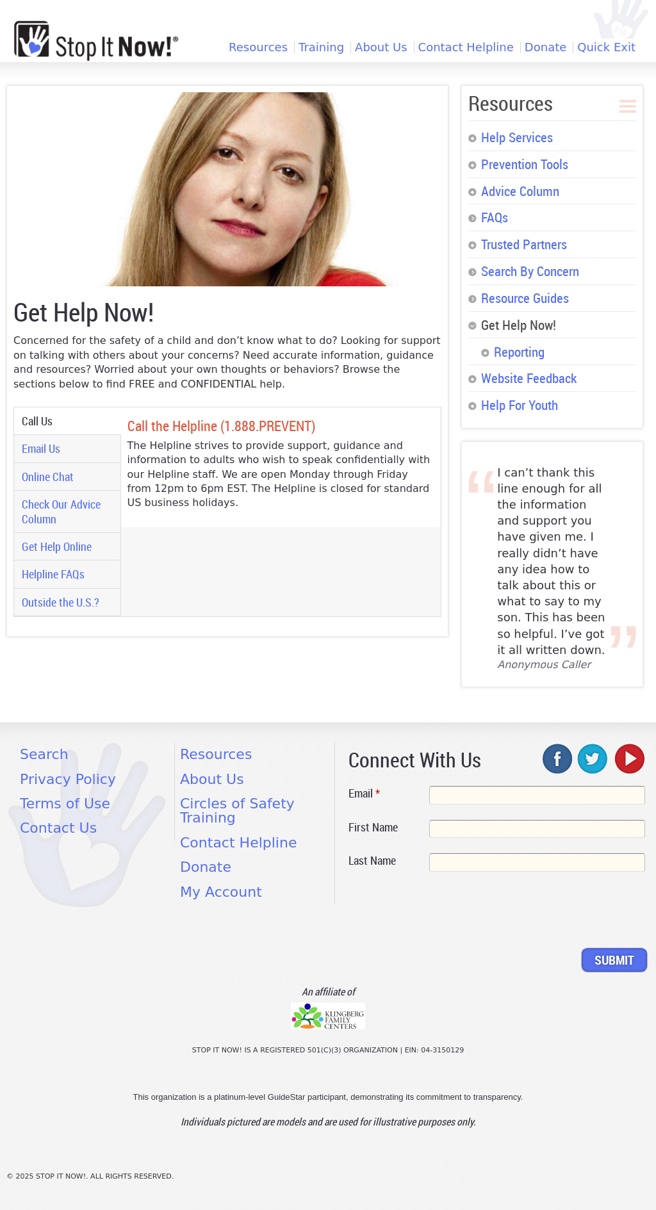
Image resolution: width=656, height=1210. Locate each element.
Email (364, 793)
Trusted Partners (524, 244)
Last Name (372, 860)
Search (44, 754)
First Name (373, 827)
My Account (221, 892)
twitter (593, 758)
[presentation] (445, 912)
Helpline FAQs (53, 574)
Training (321, 47)
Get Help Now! (518, 325)
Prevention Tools (524, 164)
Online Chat (48, 477)
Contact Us (58, 828)
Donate (545, 47)
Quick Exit (606, 47)
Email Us (41, 448)
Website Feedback (529, 378)
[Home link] (96, 40)
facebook (558, 758)
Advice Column (520, 191)
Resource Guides (525, 298)
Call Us (62, 421)
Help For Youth (519, 405)
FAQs (494, 217)
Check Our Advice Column (61, 511)
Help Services (517, 137)
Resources (258, 47)
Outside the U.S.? (60, 602)
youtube (628, 758)
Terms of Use (65, 804)
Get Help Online (57, 546)
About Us (381, 47)
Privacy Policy (68, 779)
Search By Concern (530, 271)
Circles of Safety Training (237, 811)
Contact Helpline (466, 47)
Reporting (519, 352)
